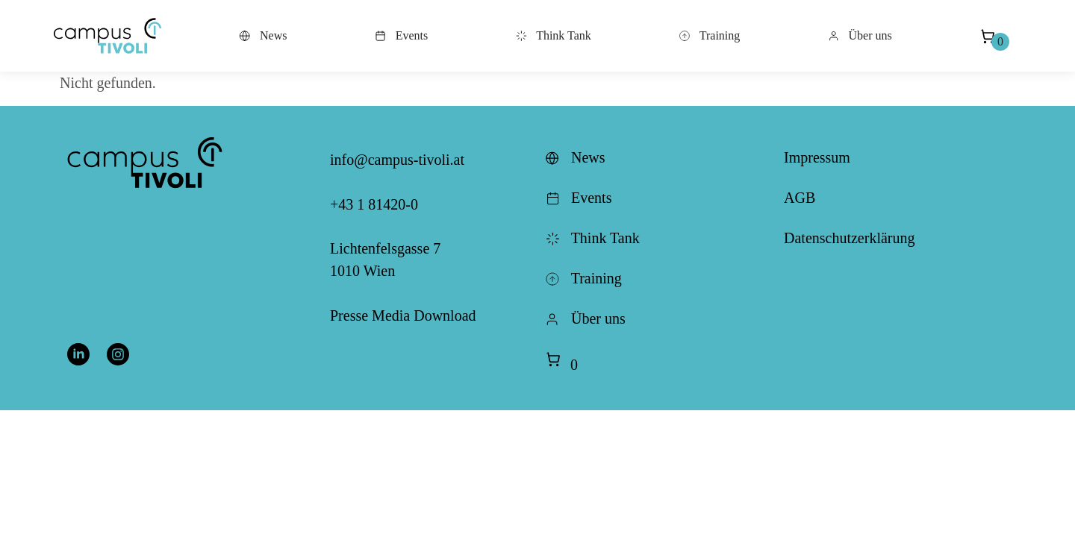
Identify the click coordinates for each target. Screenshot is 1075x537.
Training (709, 35)
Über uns (860, 35)
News (263, 35)
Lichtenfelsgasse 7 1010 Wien (385, 259)
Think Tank (553, 35)
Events (402, 35)
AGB (799, 197)
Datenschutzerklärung (849, 238)
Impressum (817, 157)
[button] (107, 36)
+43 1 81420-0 (374, 204)
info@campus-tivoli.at (397, 159)
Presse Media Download (403, 315)
